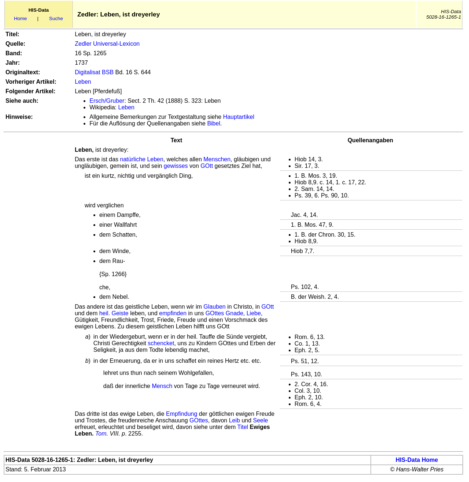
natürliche (132, 159)
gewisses (176, 166)
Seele (260, 420)
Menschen (216, 159)
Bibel (213, 123)
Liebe (254, 313)
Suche (56, 18)
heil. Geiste (114, 313)
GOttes (198, 420)
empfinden (173, 313)
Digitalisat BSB (94, 72)
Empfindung (181, 414)
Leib (234, 420)
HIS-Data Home (417, 460)
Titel (242, 427)
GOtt (206, 166)
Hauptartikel (238, 117)
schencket (161, 343)
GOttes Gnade (224, 313)
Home (20, 18)
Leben (83, 82)
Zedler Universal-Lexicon (107, 44)
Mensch (162, 386)
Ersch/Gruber (106, 101)
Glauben (214, 307)
